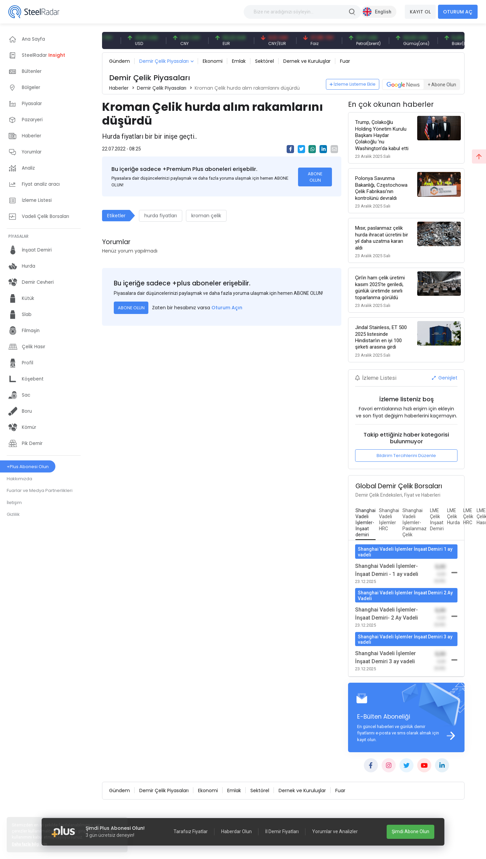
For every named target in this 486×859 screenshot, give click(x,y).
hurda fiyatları (160, 215)
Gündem (119, 61)
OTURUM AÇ (458, 11)
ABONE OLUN (315, 177)
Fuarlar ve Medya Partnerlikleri (39, 490)
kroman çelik (206, 215)
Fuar (345, 61)
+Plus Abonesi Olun (28, 466)
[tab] (365, 523)
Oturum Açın (226, 307)
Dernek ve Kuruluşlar (307, 61)
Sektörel (264, 61)
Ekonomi (213, 61)
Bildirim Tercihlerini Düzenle (406, 455)
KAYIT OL (420, 11)
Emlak (239, 61)
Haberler (119, 88)
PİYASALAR (18, 236)
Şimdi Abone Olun (410, 831)
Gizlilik (13, 514)
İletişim (14, 502)
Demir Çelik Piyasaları (164, 61)
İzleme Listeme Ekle (353, 84)
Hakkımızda (19, 479)
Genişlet (444, 377)
